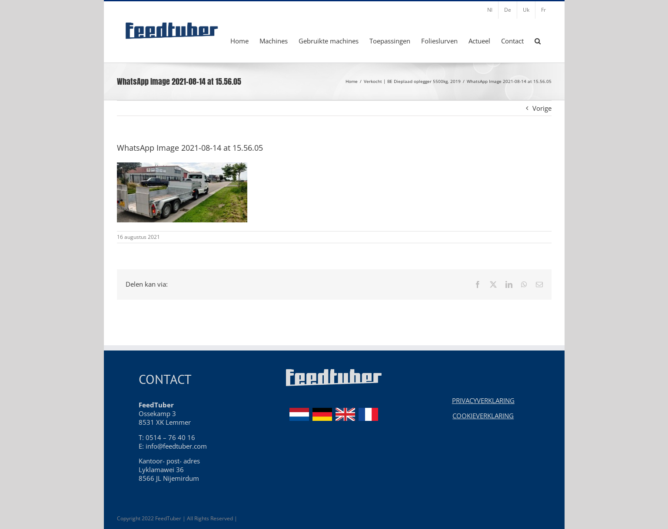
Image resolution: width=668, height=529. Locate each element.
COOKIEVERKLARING (483, 415)
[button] (538, 41)
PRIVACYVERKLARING (483, 400)
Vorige (542, 108)
